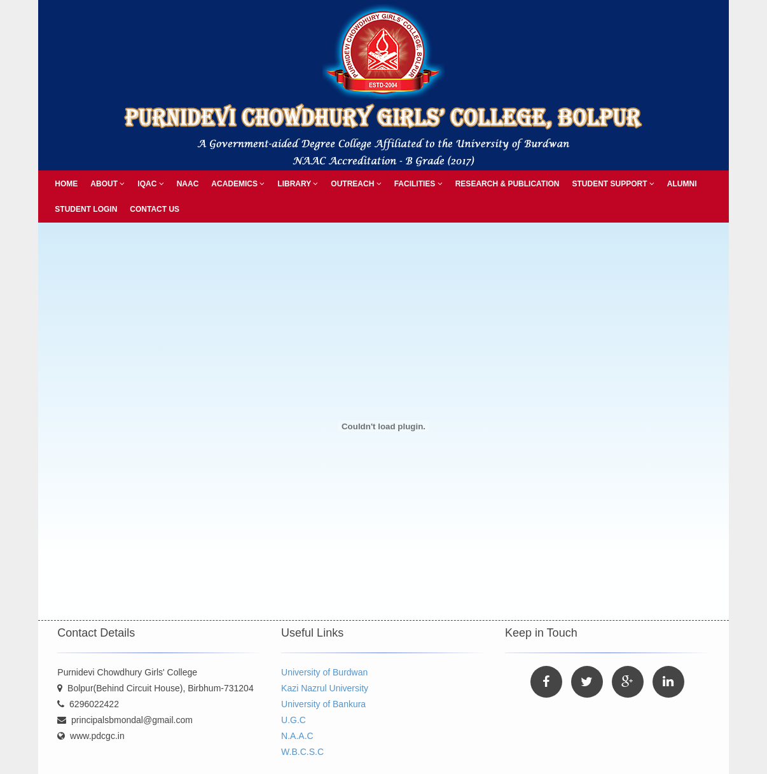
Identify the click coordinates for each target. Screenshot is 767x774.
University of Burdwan (324, 672)
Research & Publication (507, 183)
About (107, 183)
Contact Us (154, 209)
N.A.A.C (297, 736)
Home (66, 183)
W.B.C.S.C (302, 752)
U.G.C (293, 720)
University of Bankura (323, 704)
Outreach (356, 183)
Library (297, 183)
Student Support (613, 183)
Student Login (86, 209)
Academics (238, 183)
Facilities (418, 183)
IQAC (150, 183)
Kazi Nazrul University (324, 688)
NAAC (188, 183)
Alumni (682, 183)
